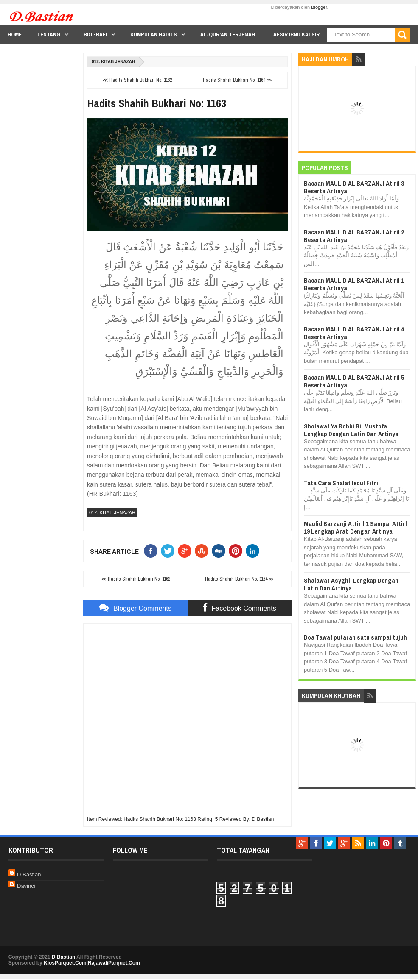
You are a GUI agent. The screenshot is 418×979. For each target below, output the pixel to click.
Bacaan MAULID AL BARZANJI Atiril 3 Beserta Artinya (354, 187)
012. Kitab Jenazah (113, 61)
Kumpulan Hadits (153, 34)
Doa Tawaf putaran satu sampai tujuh (355, 637)
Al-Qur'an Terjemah (227, 34)
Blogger (319, 7)
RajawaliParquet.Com (114, 963)
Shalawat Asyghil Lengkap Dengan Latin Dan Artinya (351, 584)
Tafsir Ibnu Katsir (295, 34)
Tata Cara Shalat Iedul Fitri (341, 482)
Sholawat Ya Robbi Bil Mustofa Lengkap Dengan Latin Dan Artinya (351, 430)
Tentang (48, 34)
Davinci (26, 886)
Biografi (95, 34)
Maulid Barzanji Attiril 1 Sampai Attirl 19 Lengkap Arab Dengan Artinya (355, 527)
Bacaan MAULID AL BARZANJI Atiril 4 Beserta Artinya (354, 333)
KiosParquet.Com (65, 963)
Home (15, 34)
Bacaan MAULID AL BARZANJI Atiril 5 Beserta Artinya (354, 381)
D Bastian (29, 874)
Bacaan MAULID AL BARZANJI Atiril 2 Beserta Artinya (354, 236)
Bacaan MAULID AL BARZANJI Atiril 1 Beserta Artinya (354, 284)
